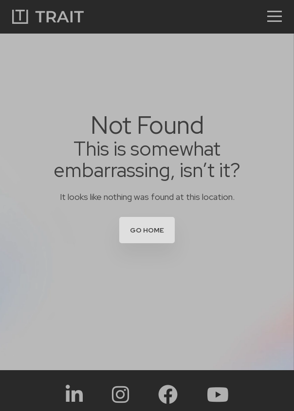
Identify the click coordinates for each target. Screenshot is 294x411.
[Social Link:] (74, 394)
